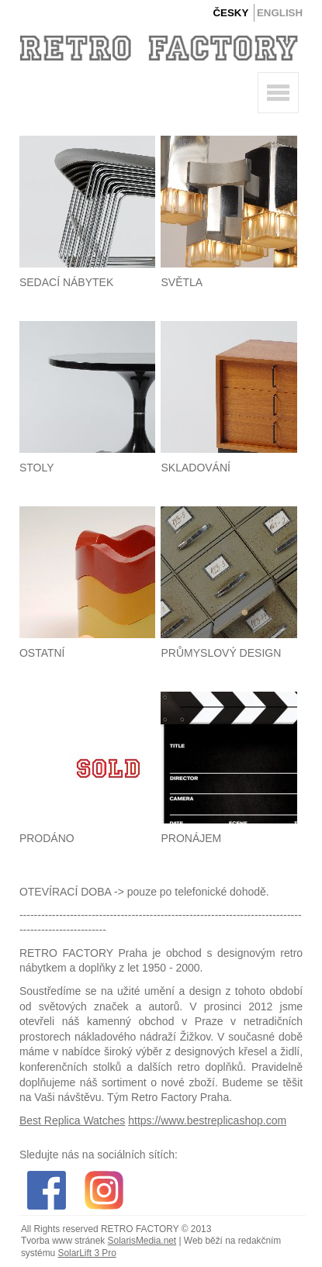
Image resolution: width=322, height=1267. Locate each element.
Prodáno (46, 838)
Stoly (36, 467)
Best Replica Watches (72, 1120)
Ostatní (42, 653)
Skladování (195, 467)
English (280, 13)
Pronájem (191, 838)
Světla (182, 282)
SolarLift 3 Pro (86, 1253)
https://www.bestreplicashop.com (207, 1120)
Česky (230, 13)
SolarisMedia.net (142, 1240)
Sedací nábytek (66, 282)
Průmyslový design (221, 653)
